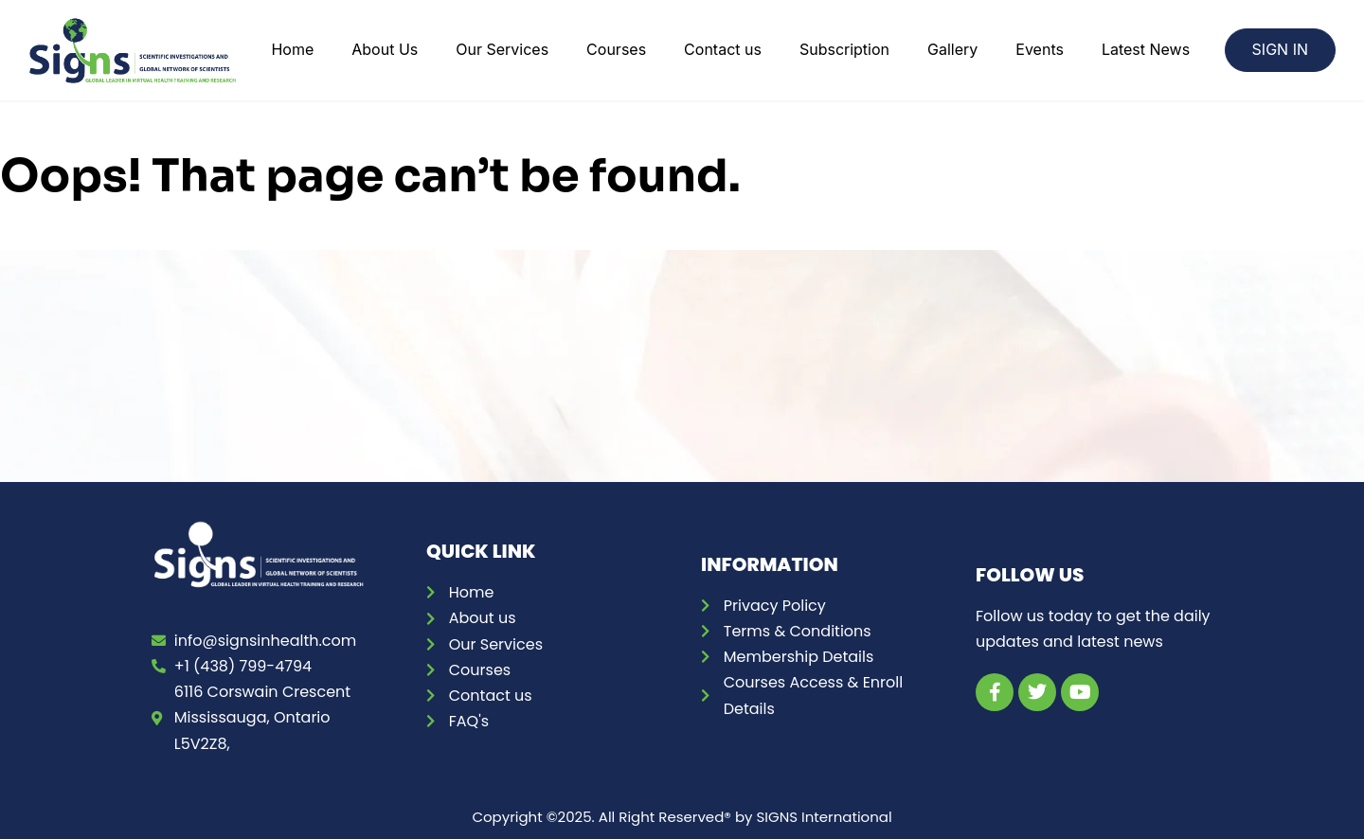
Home (292, 49)
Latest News (1146, 49)
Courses (616, 49)
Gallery (952, 49)
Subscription (844, 49)
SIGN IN (1280, 49)
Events (1039, 49)
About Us (384, 49)
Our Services (502, 49)
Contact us (723, 49)
